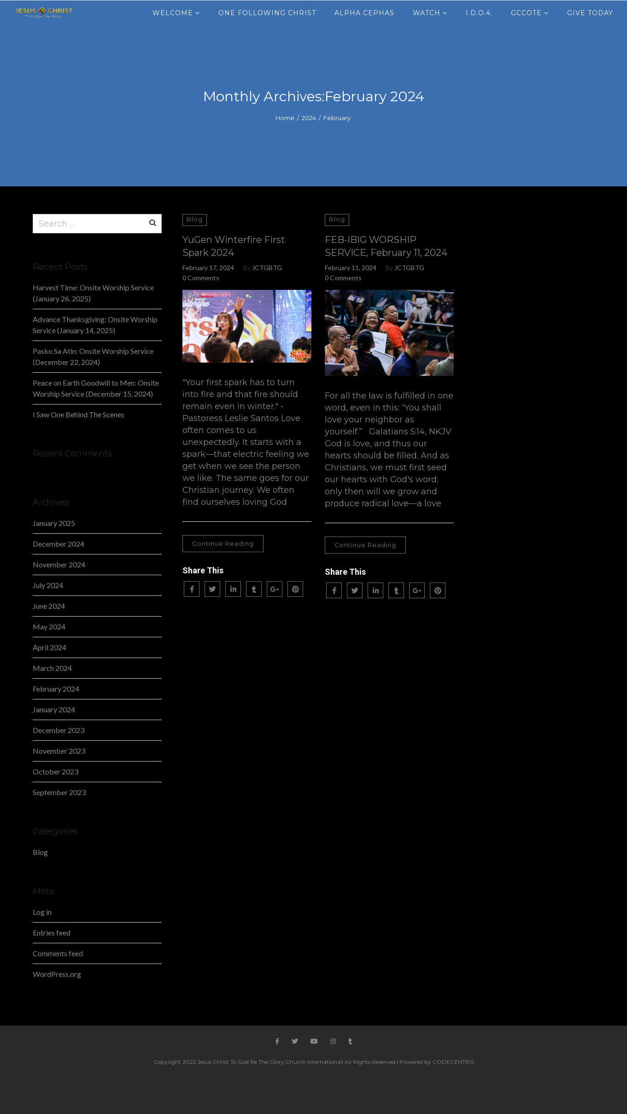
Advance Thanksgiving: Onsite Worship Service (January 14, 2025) (95, 325)
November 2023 (59, 750)
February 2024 (56, 688)
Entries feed (51, 932)
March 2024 (52, 668)
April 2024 (49, 647)
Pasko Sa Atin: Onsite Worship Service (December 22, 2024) (93, 356)
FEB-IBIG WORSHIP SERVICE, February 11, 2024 (386, 246)
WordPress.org (57, 974)
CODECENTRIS (453, 1061)
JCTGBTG (267, 267)
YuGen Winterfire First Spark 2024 (233, 246)
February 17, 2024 (208, 267)
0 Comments (200, 278)
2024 (309, 117)
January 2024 (54, 709)
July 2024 (48, 585)
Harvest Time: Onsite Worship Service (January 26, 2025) (93, 293)
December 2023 (58, 730)
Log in (42, 911)
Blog (195, 219)
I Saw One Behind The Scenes (78, 414)
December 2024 (58, 543)
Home (284, 117)
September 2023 (59, 792)
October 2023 (55, 771)
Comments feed (58, 953)
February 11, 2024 (350, 267)
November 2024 (59, 564)
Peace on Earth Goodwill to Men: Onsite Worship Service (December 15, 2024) (96, 388)
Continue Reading (223, 543)
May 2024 (49, 626)
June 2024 (49, 605)
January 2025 (54, 523)
